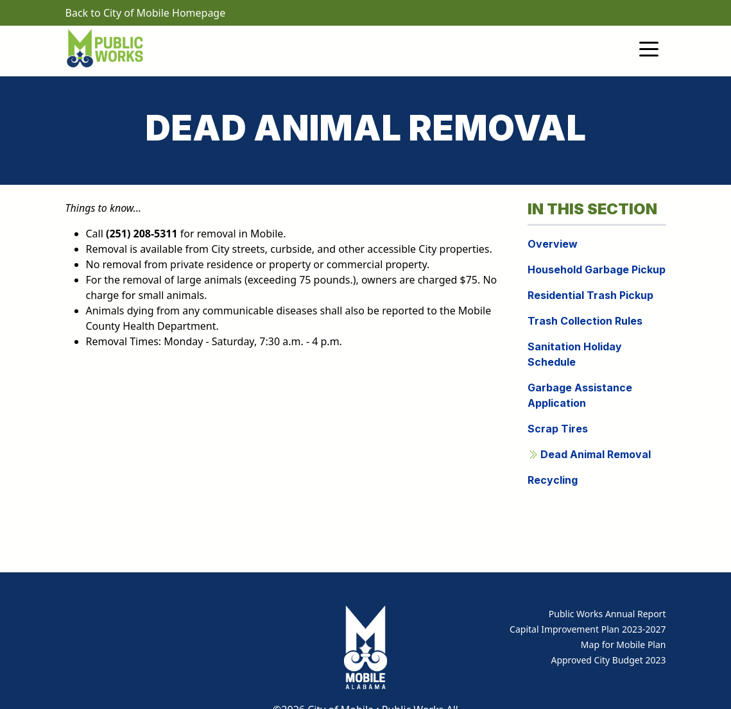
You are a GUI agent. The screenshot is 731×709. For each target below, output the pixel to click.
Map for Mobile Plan (623, 644)
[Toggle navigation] (649, 48)
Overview (553, 243)
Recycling (553, 480)
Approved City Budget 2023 (608, 660)
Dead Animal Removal (589, 454)
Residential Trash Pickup (590, 295)
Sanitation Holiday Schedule (575, 354)
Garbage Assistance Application (580, 395)
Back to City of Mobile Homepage (145, 13)
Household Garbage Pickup (597, 269)
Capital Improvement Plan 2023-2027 (588, 629)
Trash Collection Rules (585, 320)
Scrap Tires (558, 428)
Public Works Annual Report (607, 614)
